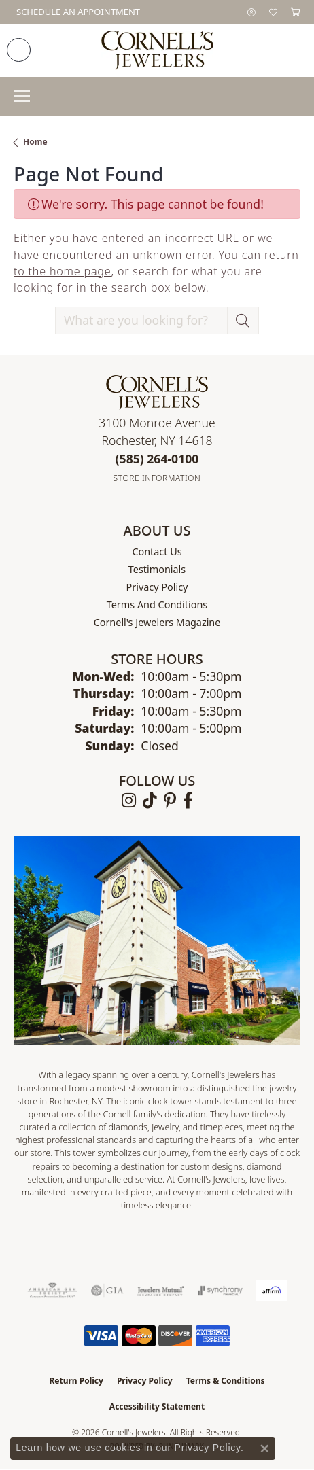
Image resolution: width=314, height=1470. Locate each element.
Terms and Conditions (157, 604)
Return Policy (76, 1380)
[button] (251, 12)
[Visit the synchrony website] (220, 1290)
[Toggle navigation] (21, 96)
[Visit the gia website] (107, 1290)
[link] (77, 12)
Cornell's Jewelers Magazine (157, 622)
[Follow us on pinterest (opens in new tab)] (170, 800)
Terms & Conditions (225, 1380)
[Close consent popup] (264, 1448)
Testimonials (157, 569)
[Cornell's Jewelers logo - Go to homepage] (157, 50)
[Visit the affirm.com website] (271, 1290)
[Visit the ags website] (52, 1290)
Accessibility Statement (157, 1406)
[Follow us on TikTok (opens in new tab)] (150, 800)
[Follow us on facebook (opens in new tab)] (188, 800)
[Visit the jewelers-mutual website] (160, 1290)
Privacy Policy (157, 586)
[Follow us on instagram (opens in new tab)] (129, 800)
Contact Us (156, 551)
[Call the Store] (157, 459)
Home (35, 141)
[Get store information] (157, 478)
